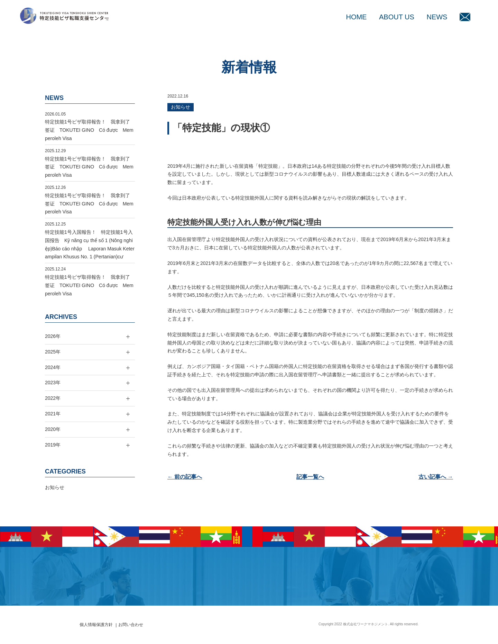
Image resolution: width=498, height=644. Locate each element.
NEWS (436, 17)
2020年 (53, 429)
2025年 (53, 352)
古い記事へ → (435, 477)
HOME (356, 17)
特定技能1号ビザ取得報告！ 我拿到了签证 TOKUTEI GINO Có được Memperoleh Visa (89, 130)
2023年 (53, 382)
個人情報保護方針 (96, 624)
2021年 (53, 413)
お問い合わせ (130, 624)
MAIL (465, 17)
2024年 (53, 367)
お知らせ (180, 107)
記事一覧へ (310, 477)
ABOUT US (396, 17)
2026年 (53, 336)
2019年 (53, 445)
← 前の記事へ (184, 477)
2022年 (53, 398)
